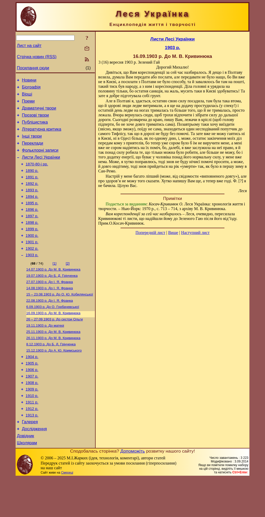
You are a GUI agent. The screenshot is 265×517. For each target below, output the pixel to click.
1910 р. (32, 429)
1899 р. (32, 247)
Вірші (27, 96)
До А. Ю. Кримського (54, 379)
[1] (54, 284)
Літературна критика (41, 135)
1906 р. (32, 400)
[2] (68, 284)
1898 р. (32, 240)
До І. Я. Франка (49, 304)
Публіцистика (35, 127)
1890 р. (32, 181)
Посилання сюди (33, 68)
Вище (173, 232)
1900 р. (32, 254)
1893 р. (32, 203)
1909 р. (32, 422)
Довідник (25, 474)
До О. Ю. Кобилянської (59, 318)
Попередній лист (150, 232)
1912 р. (32, 444)
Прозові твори (35, 120)
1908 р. (32, 415)
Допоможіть (132, 490)
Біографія (31, 88)
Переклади (32, 151)
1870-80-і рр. (37, 174)
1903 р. (32, 276)
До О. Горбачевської (52, 331)
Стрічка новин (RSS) (36, 57)
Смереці (67, 512)
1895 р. (32, 218)
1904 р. (32, 386)
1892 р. (32, 196)
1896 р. (32, 225)
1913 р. (32, 451)
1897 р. (32, 232)
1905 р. (32, 393)
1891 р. (32, 189)
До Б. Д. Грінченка (52, 298)
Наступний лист (195, 232)
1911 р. (32, 437)
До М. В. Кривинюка (53, 291)
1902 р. (32, 269)
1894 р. (32, 211)
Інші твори (32, 143)
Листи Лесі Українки (41, 166)
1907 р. (32, 408)
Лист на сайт (29, 45)
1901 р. (32, 261)
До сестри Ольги (54, 345)
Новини (29, 81)
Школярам (27, 482)
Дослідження (34, 466)
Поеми (28, 104)
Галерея (30, 458)
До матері (45, 352)
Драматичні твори (39, 112)
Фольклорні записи (40, 159)
